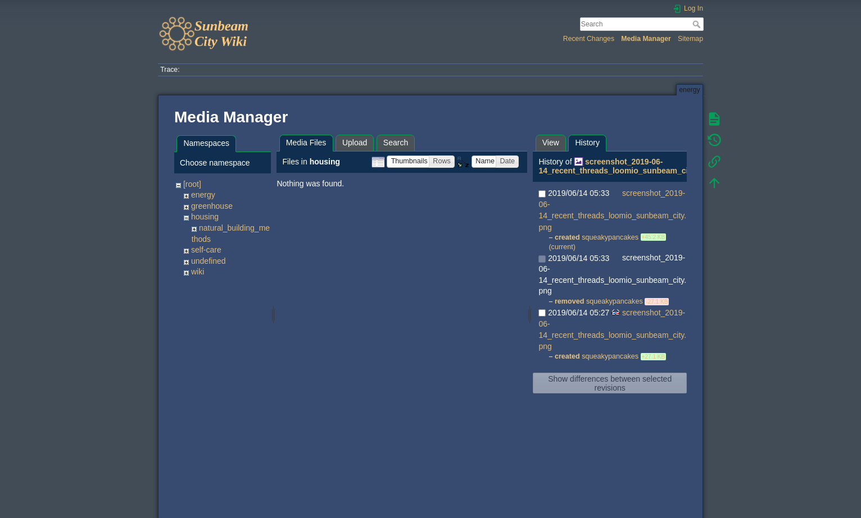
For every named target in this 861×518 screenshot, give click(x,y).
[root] (192, 184)
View (550, 142)
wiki (197, 271)
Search (697, 24)
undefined (208, 260)
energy (203, 194)
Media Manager (646, 39)
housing (205, 216)
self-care (206, 249)
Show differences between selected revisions (610, 383)
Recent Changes (588, 39)
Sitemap (690, 39)
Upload (354, 142)
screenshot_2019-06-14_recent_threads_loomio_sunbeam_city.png (624, 166)
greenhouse (212, 205)
